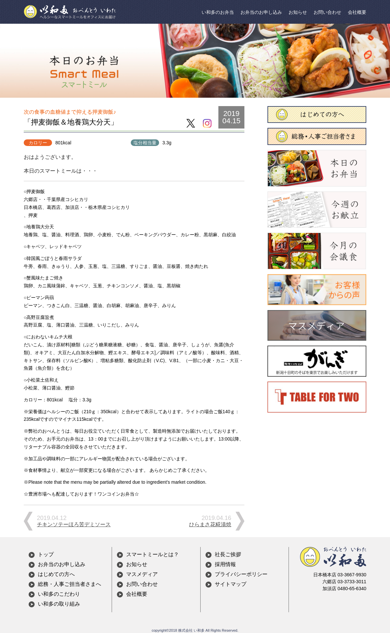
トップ (46, 554)
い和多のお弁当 (218, 12)
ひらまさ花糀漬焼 (210, 524)
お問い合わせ (327, 12)
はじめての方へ (56, 574)
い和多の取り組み (59, 604)
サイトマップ (230, 584)
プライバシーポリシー (241, 574)
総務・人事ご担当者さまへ (69, 584)
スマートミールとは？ (152, 554)
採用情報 (225, 564)
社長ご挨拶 (228, 554)
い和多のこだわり (59, 594)
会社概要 (357, 12)
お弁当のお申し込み (261, 12)
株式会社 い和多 (191, 630)
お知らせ (298, 12)
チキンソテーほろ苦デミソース (74, 524)
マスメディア (142, 574)
